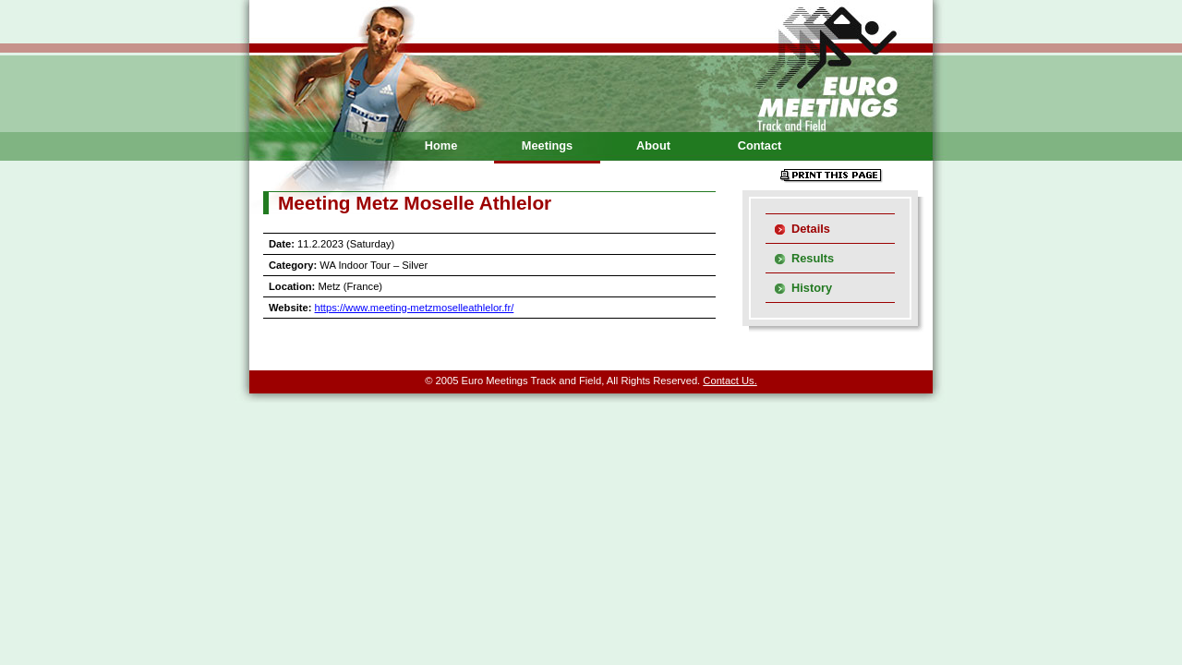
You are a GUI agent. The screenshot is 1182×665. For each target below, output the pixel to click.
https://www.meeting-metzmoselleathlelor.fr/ (414, 307)
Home (441, 145)
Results (812, 258)
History (811, 288)
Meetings (547, 145)
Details (810, 229)
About (653, 145)
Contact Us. (729, 380)
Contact (760, 145)
